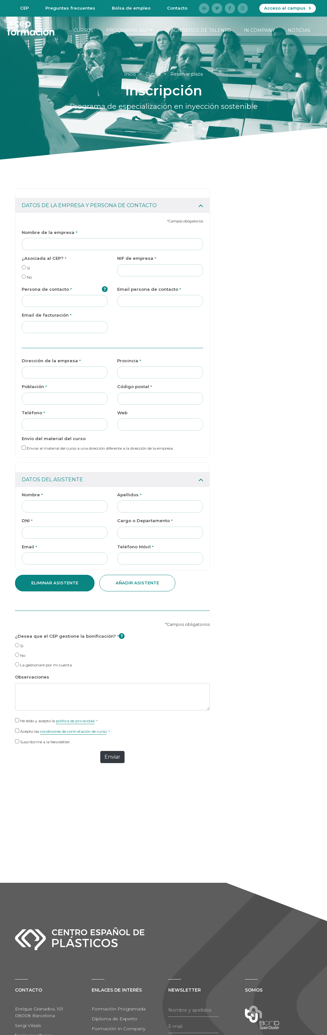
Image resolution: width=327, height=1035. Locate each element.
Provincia (129, 360)
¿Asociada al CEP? (44, 258)
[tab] (112, 201)
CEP (24, 8)
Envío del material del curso (54, 438)
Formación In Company (118, 1028)
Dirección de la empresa (51, 360)
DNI (27, 520)
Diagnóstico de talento (198, 30)
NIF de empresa (136, 258)
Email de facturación (47, 315)
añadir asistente (137, 582)
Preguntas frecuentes (70, 8)
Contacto (177, 8)
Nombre (32, 494)
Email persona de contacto (149, 289)
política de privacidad (75, 720)
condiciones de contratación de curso (73, 731)
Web (122, 412)
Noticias (299, 30)
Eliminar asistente (54, 582)
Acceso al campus (285, 8)
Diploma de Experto (114, 1019)
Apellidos (129, 494)
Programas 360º (127, 30)
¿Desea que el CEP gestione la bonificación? (70, 636)
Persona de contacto (65, 289)
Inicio (130, 74)
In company (259, 30)
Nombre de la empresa (49, 232)
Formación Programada (119, 1009)
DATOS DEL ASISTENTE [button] (52, 479)
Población (34, 386)
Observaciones (32, 676)
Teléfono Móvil (135, 546)
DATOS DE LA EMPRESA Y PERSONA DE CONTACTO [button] (89, 205)
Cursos (83, 30)
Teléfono (33, 412)
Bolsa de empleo (131, 8)
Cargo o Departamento (145, 520)
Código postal (134, 386)
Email (29, 546)
